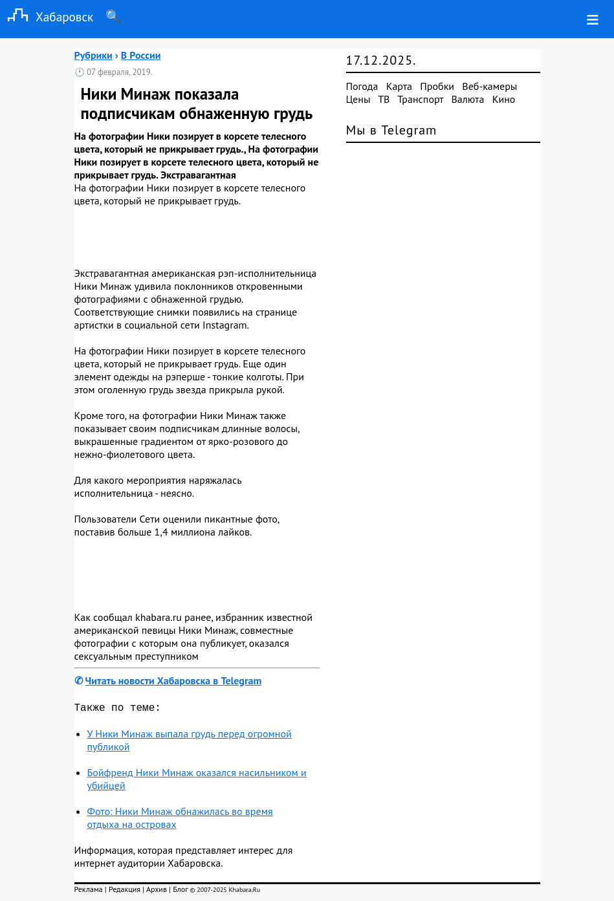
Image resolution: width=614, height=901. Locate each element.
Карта (399, 86)
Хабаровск (46, 16)
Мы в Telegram (391, 130)
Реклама (88, 891)
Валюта (468, 98)
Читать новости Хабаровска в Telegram (173, 680)
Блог (180, 891)
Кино (504, 98)
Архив (156, 891)
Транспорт (420, 98)
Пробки (437, 86)
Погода (362, 86)
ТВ (383, 98)
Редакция (124, 891)
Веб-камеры (489, 86)
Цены (358, 98)
